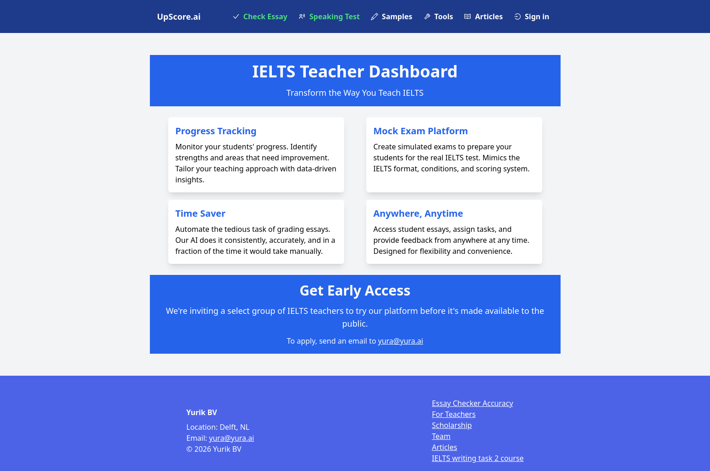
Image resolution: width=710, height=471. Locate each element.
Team (441, 436)
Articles (444, 447)
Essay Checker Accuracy (472, 403)
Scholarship (452, 425)
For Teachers (453, 414)
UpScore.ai (179, 16)
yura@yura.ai (400, 341)
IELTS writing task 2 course (477, 458)
